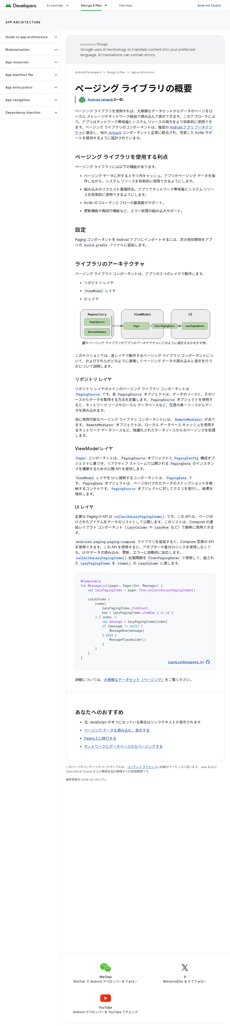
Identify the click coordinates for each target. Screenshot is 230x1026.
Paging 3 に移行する (100, 738)
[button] (26, 37)
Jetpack (114, 133)
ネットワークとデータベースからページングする (123, 746)
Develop (126, 5)
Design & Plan (116, 72)
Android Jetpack (100, 100)
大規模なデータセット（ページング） (134, 680)
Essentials (55, 5)
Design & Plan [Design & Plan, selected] (91, 5)
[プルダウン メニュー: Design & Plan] (108, 5)
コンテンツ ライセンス (142, 767)
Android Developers (88, 72)
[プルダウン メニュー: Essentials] (69, 5)
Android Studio (209, 5)
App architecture (23, 22)
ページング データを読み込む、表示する (117, 730)
